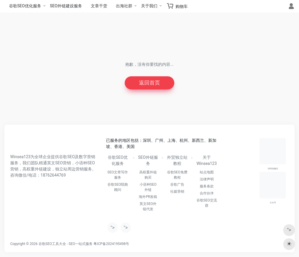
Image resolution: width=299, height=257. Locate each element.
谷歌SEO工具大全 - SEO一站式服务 (66, 244)
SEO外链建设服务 (66, 6)
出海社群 (124, 6)
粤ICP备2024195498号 (111, 244)
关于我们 (149, 6)
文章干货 (99, 6)
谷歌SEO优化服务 (25, 6)
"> (113, 227)
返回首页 (149, 83)
